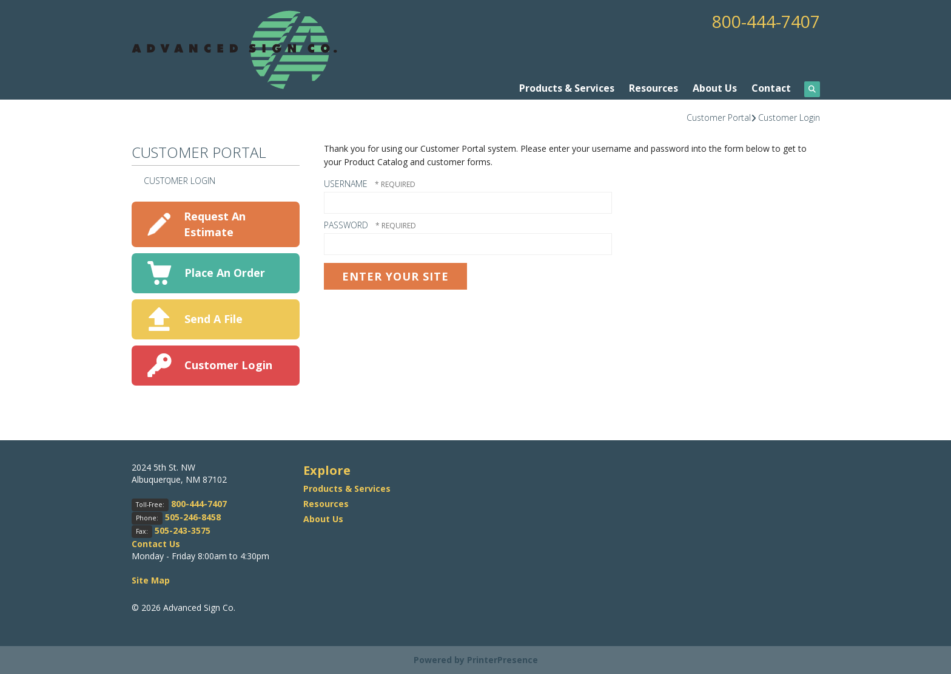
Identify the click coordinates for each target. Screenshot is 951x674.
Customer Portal (719, 117)
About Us (715, 88)
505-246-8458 (193, 517)
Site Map (151, 580)
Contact (771, 88)
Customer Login (789, 117)
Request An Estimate (215, 224)
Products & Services (566, 88)
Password (346, 225)
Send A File (213, 318)
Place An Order (224, 272)
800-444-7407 (766, 21)
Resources (653, 88)
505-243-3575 (182, 530)
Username (346, 183)
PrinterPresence (502, 659)
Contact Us (156, 544)
